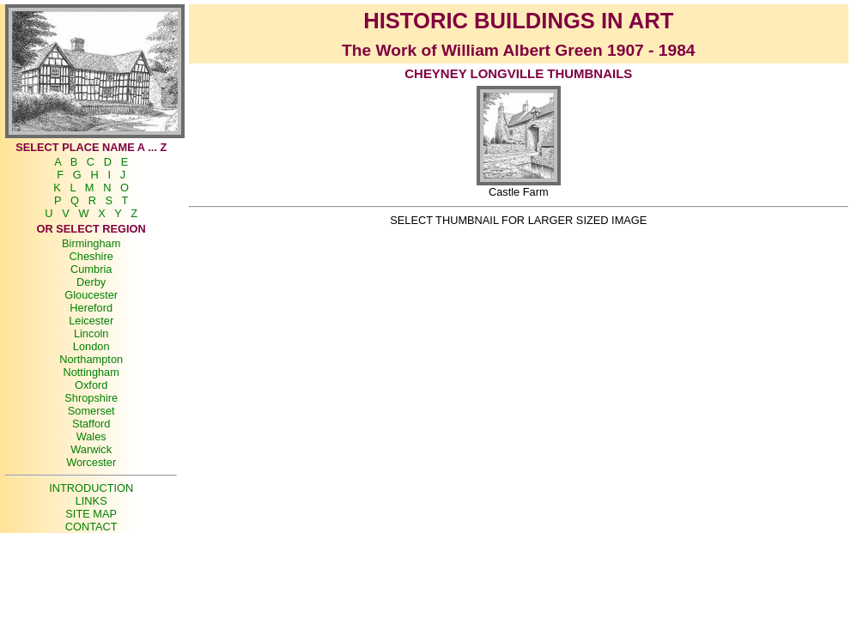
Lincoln (91, 333)
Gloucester (91, 294)
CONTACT (91, 526)
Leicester (91, 320)
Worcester (91, 462)
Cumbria (91, 269)
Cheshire (91, 256)
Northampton (91, 359)
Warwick (91, 449)
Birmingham (91, 243)
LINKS (91, 500)
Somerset (91, 410)
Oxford (91, 385)
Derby (91, 282)
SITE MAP (91, 513)
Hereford (91, 307)
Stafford (91, 423)
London (91, 346)
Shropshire (91, 397)
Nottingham (91, 372)
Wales (91, 436)
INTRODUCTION (91, 488)
